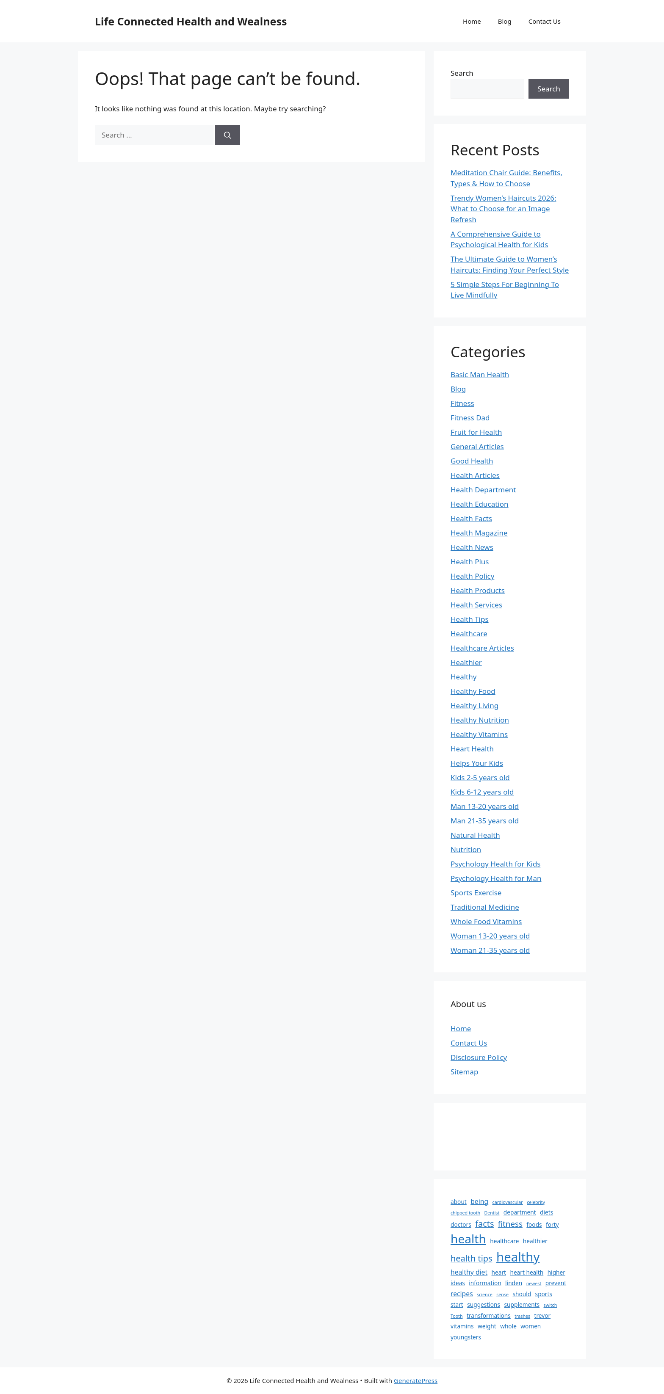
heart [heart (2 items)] (499, 1272)
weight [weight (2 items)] (487, 1326)
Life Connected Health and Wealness (191, 21)
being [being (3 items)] (479, 1201)
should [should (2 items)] (521, 1294)
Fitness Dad (470, 417)
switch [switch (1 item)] (550, 1305)
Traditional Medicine (485, 907)
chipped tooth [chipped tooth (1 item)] (465, 1213)
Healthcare (469, 633)
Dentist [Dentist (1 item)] (492, 1213)
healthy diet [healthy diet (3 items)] (469, 1272)
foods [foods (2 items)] (534, 1224)
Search (462, 73)
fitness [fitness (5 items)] (510, 1223)
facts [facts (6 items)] (484, 1223)
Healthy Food (473, 691)
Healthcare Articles (482, 648)
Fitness (462, 403)
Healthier (466, 662)
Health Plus (470, 561)
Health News (472, 547)
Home (472, 21)
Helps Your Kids (477, 763)
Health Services (476, 605)
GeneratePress (415, 1380)
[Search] (227, 135)
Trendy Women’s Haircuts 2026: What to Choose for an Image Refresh (503, 208)
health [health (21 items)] (468, 1239)
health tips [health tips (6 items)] (471, 1258)
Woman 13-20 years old (490, 936)
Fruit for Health (476, 432)
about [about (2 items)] (459, 1202)
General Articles (477, 446)
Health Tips (470, 619)
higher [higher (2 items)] (556, 1272)
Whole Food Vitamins (486, 921)
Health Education (480, 504)
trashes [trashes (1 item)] (522, 1316)
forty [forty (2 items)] (552, 1224)
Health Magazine (479, 533)
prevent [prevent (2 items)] (555, 1283)
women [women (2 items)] (530, 1326)
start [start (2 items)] (457, 1304)
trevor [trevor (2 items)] (542, 1315)
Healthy (463, 677)
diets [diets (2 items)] (546, 1212)
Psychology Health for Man (496, 878)
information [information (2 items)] (485, 1283)
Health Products (478, 590)
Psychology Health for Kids (496, 864)
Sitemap (464, 1072)
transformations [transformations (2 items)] (489, 1315)
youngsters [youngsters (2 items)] (466, 1337)
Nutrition (466, 849)
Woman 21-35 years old (490, 950)
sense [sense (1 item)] (502, 1294)
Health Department (483, 489)
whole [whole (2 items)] (508, 1326)
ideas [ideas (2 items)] (458, 1283)
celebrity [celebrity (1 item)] (536, 1202)
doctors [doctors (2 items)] (461, 1224)
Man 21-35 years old (485, 820)
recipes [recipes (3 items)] (462, 1293)
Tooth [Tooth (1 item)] (457, 1316)
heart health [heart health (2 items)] (526, 1272)
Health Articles (475, 475)
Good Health (472, 461)
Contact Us (544, 21)
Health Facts (471, 518)
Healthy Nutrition (480, 720)
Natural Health (475, 835)
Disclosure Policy (479, 1057)
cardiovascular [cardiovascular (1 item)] (507, 1202)
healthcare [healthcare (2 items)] (504, 1241)
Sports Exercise (476, 892)
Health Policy (472, 576)
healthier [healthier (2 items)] (535, 1241)
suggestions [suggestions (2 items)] (483, 1304)
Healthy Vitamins (479, 734)
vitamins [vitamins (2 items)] (462, 1326)
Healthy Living (474, 705)
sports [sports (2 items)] (543, 1294)
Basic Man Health (480, 374)
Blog (505, 21)
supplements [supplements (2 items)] (522, 1304)
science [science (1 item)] (484, 1294)
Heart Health (472, 749)
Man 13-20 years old (485, 806)
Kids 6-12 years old (482, 792)
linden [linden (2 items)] (513, 1283)
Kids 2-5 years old (480, 777)
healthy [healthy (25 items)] (518, 1256)
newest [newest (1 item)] (534, 1283)
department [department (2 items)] (520, 1212)
